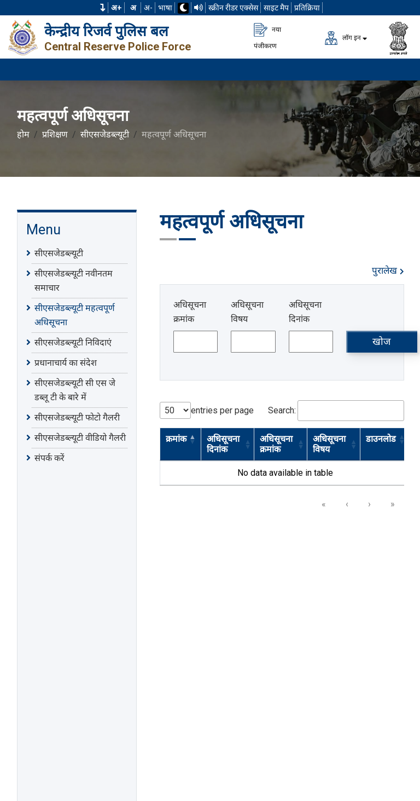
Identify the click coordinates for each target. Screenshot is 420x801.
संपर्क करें (49, 457)
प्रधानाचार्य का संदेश (65, 362)
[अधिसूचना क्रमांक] (195, 342)
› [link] (369, 504)
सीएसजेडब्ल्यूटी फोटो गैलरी (77, 417)
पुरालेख (388, 270)
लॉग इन (342, 38)
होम (23, 134)
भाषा (165, 7)
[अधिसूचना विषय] (253, 342)
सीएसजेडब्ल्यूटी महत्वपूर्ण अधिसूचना (74, 314)
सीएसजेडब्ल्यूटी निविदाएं (73, 342)
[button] (103, 7)
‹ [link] (347, 504)
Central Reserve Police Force (117, 46)
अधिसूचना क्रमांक (189, 311)
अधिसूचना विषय (247, 311)
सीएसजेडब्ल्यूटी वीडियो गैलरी (80, 437)
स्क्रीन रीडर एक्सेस (233, 7)
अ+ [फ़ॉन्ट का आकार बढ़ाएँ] (116, 7)
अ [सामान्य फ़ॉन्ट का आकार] (133, 7)
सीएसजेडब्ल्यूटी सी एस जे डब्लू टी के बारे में (74, 389)
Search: (282, 410)
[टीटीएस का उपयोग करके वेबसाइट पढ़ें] (198, 7)
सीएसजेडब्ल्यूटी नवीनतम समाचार (73, 280)
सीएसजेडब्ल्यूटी (104, 134)
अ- (148, 7)
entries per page (222, 410)
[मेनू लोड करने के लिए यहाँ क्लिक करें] (398, 69)
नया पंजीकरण (267, 36)
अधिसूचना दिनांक (305, 311)
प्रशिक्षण (55, 134)
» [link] (392, 504)
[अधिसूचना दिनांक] (311, 342)
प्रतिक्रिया (307, 7)
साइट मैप (276, 7)
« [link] (324, 504)
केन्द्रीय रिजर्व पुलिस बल (106, 31)
